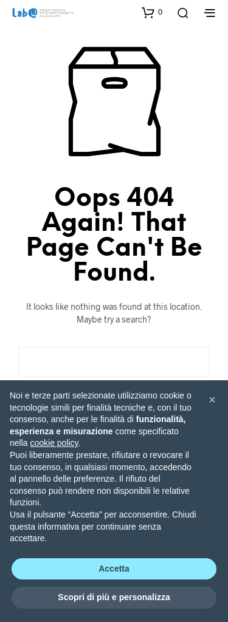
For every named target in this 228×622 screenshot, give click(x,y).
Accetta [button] (114, 568)
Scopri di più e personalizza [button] (114, 597)
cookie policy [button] (54, 443)
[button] (152, 12)
